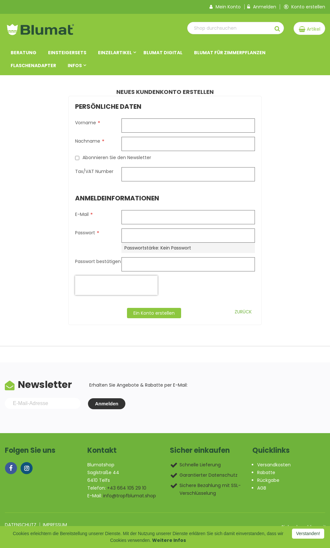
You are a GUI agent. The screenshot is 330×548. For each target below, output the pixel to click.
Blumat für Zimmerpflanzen (230, 53)
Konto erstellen (304, 7)
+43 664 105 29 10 (126, 488)
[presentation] (116, 285)
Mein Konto (225, 7)
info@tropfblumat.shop (129, 496)
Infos (75, 66)
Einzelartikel (115, 53)
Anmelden (261, 7)
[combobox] (228, 28)
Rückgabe (268, 480)
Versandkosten (274, 465)
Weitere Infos (169, 540)
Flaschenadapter (33, 66)
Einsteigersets (67, 53)
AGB (261, 488)
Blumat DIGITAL (162, 53)
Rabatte (266, 473)
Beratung (23, 53)
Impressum (55, 525)
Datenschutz (20, 525)
